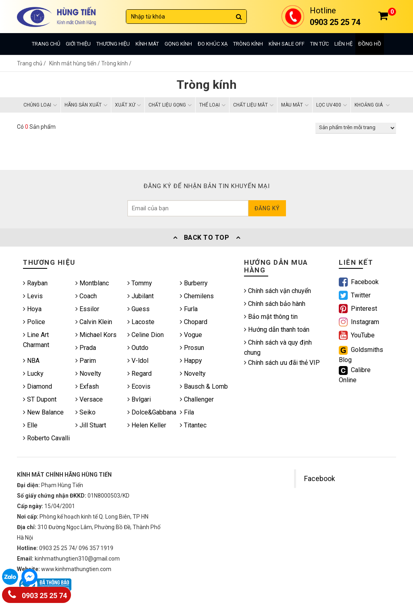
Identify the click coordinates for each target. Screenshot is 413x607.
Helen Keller (146, 425)
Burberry (194, 283)
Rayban (35, 283)
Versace (89, 399)
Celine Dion (145, 335)
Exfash (87, 386)
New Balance (43, 412)
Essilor (87, 309)
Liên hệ (343, 44)
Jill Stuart (90, 425)
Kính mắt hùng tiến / (75, 63)
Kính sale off (287, 44)
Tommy (139, 283)
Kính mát (147, 44)
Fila (187, 412)
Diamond (37, 386)
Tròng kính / (116, 63)
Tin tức (319, 44)
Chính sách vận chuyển (277, 291)
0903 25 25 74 (37, 594)
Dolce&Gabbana (151, 412)
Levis (33, 296)
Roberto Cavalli (46, 438)
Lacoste (140, 322)
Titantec (193, 425)
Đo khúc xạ (212, 44)
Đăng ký (267, 208)
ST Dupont (39, 399)
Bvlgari (139, 399)
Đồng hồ (369, 44)
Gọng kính (178, 44)
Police (34, 322)
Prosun (192, 348)
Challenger (197, 399)
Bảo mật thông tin (271, 316)
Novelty (88, 373)
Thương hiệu (113, 44)
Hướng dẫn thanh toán (276, 329)
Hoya (32, 309)
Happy (191, 360)
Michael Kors (96, 335)
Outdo (137, 348)
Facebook (319, 479)
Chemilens (197, 296)
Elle (30, 425)
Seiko (85, 412)
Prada (85, 348)
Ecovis (138, 386)
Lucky (33, 373)
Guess (138, 309)
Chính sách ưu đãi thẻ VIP (282, 362)
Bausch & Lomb (204, 386)
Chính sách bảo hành (274, 304)
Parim (85, 360)
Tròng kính (248, 44)
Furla (189, 309)
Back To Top (206, 237)
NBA (31, 360)
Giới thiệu (78, 44)
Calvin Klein (93, 322)
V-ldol (137, 360)
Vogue (191, 335)
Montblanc (92, 283)
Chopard (193, 322)
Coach (86, 296)
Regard (139, 373)
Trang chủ (46, 44)
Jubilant (140, 296)
